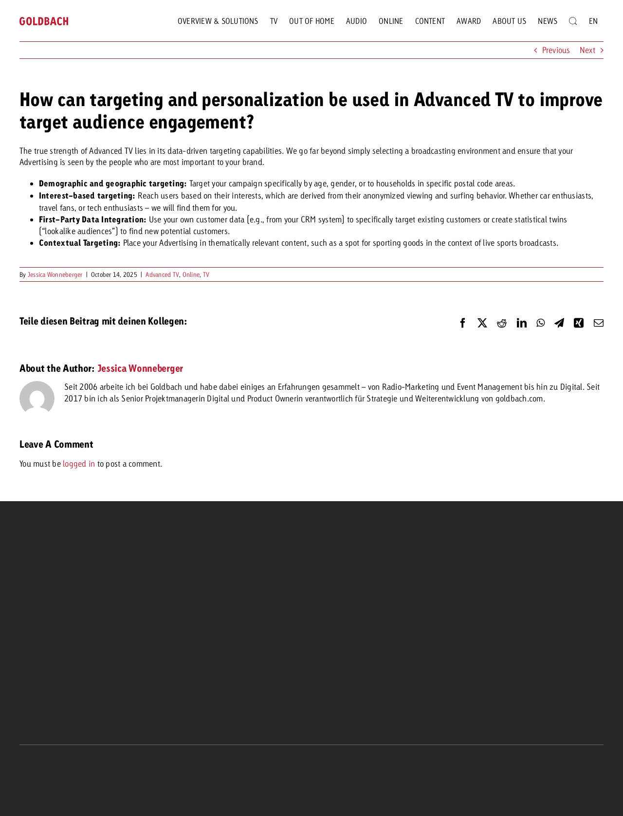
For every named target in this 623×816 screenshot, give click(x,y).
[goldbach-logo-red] (43, 21)
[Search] (573, 21)
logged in (79, 463)
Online (191, 274)
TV (206, 274)
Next (587, 50)
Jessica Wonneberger (55, 274)
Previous (556, 50)
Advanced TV (162, 274)
